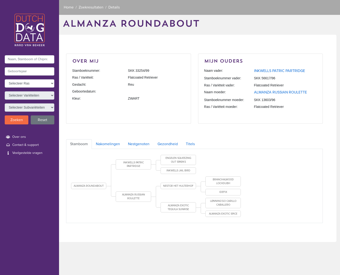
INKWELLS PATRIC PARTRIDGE (279, 71)
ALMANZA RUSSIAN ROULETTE (280, 92)
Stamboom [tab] (79, 144)
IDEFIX (223, 192)
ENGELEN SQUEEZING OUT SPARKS (178, 160)
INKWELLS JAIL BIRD (178, 170)
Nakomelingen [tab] (108, 144)
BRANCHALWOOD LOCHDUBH (223, 181)
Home (69, 7)
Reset (42, 120)
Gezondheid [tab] (167, 144)
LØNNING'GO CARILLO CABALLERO (223, 203)
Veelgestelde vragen (23, 153)
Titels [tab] (190, 144)
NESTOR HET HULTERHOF (178, 186)
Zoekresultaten (91, 7)
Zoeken (16, 120)
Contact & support (22, 145)
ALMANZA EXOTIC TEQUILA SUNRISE (178, 207)
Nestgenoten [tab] (138, 144)
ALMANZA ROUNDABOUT (89, 186)
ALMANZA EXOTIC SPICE (223, 213)
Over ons (15, 137)
